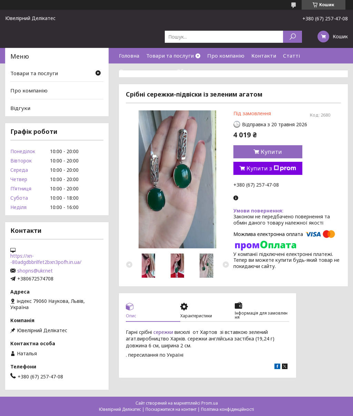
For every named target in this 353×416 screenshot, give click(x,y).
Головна (129, 55)
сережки (163, 332)
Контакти (263, 55)
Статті (291, 55)
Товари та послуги (170, 55)
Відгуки (20, 108)
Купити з (271, 168)
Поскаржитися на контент (170, 409)
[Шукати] (292, 37)
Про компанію (225, 55)
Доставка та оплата (144, 71)
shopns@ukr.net (35, 271)
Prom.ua (209, 403)
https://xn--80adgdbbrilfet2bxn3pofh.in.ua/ (45, 259)
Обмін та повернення (204, 71)
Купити (271, 152)
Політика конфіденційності (227, 409)
